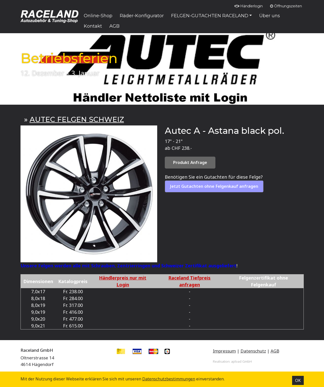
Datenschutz (253, 351)
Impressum (224, 351)
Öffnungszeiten (286, 6)
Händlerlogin (249, 6)
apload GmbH (241, 361)
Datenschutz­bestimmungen (168, 379)
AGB (275, 351)
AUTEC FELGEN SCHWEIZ (77, 119)
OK (298, 380)
